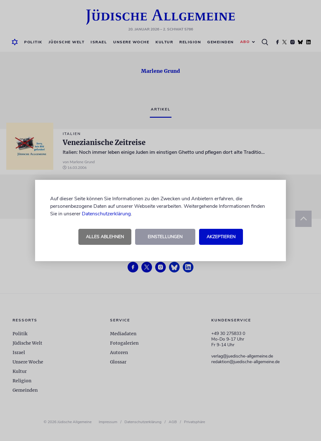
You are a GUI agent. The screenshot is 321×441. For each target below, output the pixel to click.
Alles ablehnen (105, 237)
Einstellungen (165, 237)
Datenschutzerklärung (106, 213)
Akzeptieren (221, 237)
